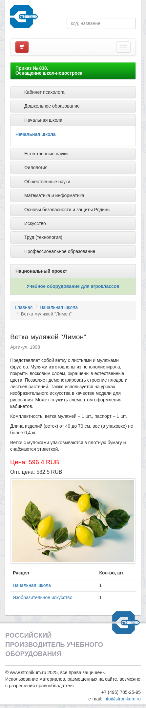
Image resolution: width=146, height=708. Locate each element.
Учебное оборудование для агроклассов (73, 286)
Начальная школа (35, 134)
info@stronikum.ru (122, 698)
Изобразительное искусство (42, 597)
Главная (23, 307)
